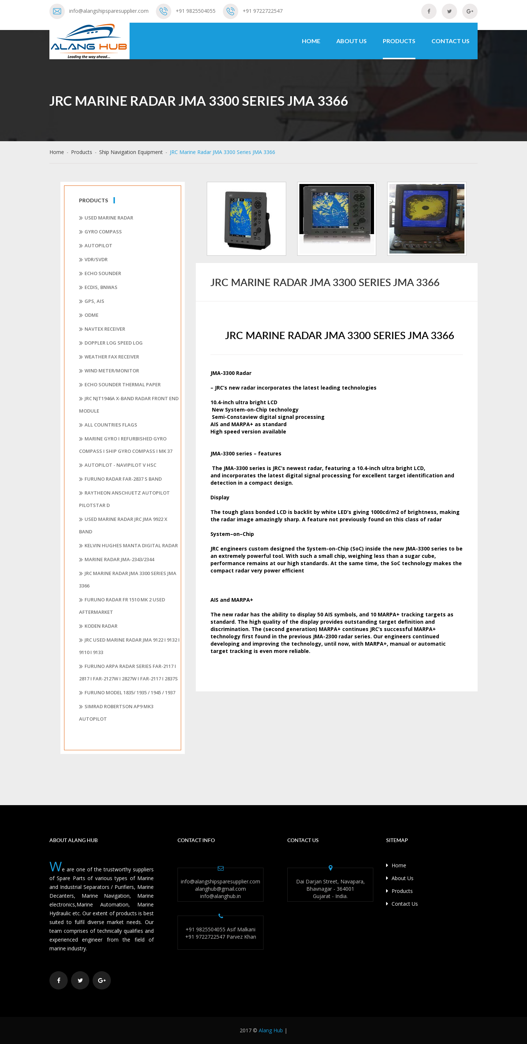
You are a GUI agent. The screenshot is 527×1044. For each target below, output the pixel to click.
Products (399, 40)
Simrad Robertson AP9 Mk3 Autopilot (116, 712)
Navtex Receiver (102, 329)
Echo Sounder (100, 273)
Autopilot (95, 245)
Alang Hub (271, 1030)
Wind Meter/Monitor (109, 371)
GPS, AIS (91, 301)
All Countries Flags (108, 425)
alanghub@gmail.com (220, 888)
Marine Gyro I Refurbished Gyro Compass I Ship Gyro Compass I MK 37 (125, 444)
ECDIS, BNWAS (98, 287)
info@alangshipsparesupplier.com (109, 10)
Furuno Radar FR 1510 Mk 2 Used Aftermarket (122, 605)
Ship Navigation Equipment (131, 152)
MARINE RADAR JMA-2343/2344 (116, 559)
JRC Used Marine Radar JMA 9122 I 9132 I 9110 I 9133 (129, 646)
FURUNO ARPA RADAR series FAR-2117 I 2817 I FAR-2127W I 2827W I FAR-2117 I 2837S (128, 672)
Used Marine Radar (106, 218)
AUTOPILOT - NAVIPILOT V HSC (117, 465)
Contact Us (450, 40)
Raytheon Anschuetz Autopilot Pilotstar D (124, 498)
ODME (88, 315)
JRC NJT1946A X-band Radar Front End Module (129, 404)
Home (311, 40)
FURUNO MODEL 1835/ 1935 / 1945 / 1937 (127, 692)
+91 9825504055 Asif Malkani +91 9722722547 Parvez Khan (220, 933)
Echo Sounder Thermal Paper (120, 384)
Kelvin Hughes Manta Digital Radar (128, 545)
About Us (351, 40)
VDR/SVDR (93, 259)
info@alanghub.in (220, 896)
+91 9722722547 (263, 10)
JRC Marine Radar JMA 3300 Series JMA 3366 (127, 579)
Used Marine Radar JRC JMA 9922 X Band (123, 525)
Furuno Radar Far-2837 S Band (120, 479)
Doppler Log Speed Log (111, 343)
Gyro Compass (100, 232)
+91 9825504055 (196, 10)
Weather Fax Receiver (109, 357)
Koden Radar (98, 626)
